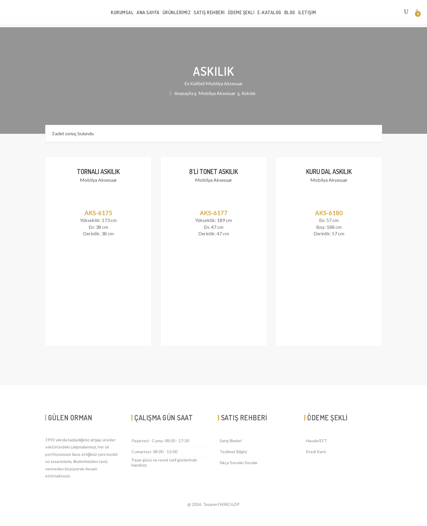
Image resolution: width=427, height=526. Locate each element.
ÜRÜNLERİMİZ (177, 12)
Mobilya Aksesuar (98, 180)
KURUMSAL (122, 12)
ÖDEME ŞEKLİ (241, 12)
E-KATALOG (269, 12)
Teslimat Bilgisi (233, 451)
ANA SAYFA (148, 12)
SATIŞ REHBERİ (209, 12)
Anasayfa (183, 93)
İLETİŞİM (307, 12)
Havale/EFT (316, 440)
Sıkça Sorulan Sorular (239, 462)
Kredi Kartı (316, 451)
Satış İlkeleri (231, 440)
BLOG (289, 12)
